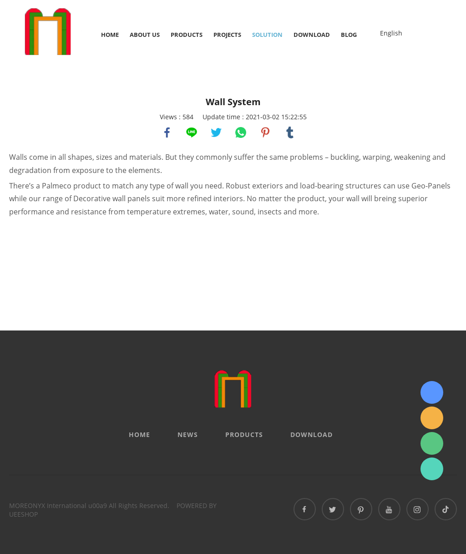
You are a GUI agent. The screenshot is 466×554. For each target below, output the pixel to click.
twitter (216, 132)
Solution (267, 34)
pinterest (265, 132)
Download (312, 34)
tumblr (290, 132)
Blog (349, 34)
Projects (227, 34)
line (191, 132)
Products (187, 34)
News (187, 434)
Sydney (431, 392)
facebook (167, 132)
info (431, 418)
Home (110, 34)
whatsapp (241, 132)
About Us (145, 34)
